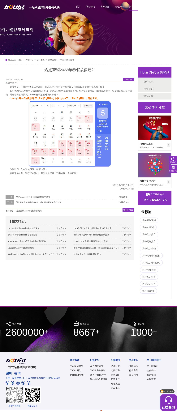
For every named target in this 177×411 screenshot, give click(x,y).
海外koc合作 (148, 291)
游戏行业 (115, 366)
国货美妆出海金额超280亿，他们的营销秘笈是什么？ (39, 202)
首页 (78, 6)
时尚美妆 (115, 388)
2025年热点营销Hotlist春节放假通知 (23, 228)
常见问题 (148, 96)
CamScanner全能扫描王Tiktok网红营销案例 (27, 241)
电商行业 (115, 370)
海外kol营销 (148, 227)
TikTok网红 (75, 370)
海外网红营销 (146, 143)
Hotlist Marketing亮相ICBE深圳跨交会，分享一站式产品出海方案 (36, 254)
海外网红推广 (149, 241)
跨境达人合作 (149, 284)
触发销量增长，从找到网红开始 (87, 254)
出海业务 (104, 6)
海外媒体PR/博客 (98, 379)
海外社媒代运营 (147, 181)
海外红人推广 (149, 234)
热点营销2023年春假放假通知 (61, 60)
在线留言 (151, 379)
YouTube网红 (76, 366)
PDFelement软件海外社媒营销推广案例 (33, 197)
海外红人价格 (149, 277)
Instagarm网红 (77, 375)
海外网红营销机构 (151, 255)
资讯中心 (133, 6)
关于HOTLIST (150, 6)
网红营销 (90, 6)
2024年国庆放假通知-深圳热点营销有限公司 (92, 228)
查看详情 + (124, 197)
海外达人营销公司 (151, 262)
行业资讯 (148, 88)
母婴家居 (115, 384)
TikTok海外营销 (97, 370)
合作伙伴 (151, 370)
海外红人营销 (149, 248)
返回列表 (128, 80)
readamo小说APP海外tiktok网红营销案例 (91, 235)
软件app (115, 375)
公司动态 (41, 60)
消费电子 (115, 379)
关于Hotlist (152, 366)
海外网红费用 (149, 270)
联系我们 (151, 375)
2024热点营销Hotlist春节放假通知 (22, 235)
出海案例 (119, 6)
